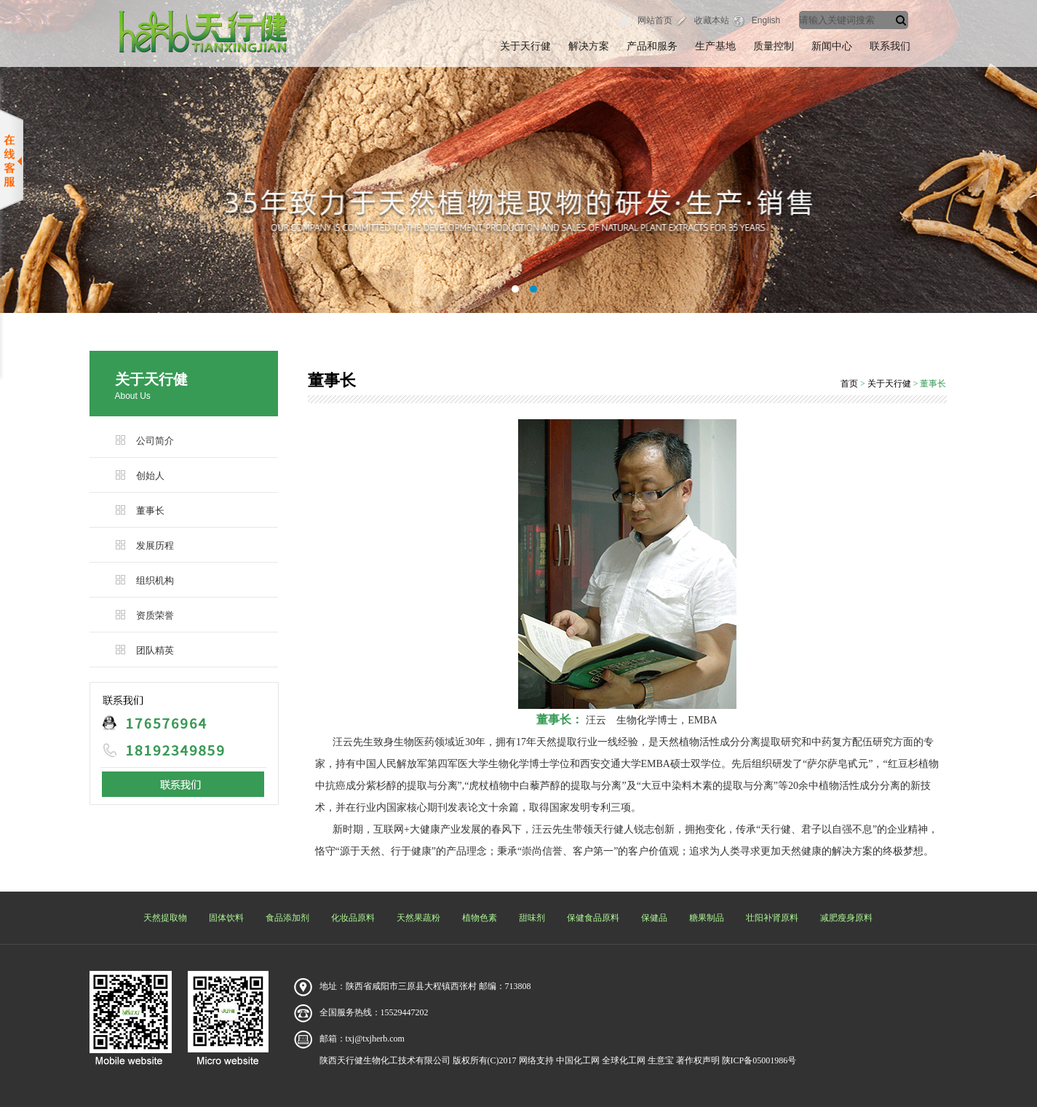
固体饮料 (226, 918)
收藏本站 (711, 20)
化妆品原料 (353, 918)
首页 (849, 383)
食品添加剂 (287, 918)
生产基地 (715, 46)
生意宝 (661, 1060)
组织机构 (155, 580)
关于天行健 (525, 46)
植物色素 (479, 918)
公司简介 (155, 440)
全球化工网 (623, 1060)
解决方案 (588, 46)
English (766, 20)
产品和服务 (652, 46)
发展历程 (155, 545)
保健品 (654, 918)
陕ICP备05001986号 (759, 1060)
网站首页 (654, 20)
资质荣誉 (155, 615)
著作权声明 (698, 1060)
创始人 (150, 475)
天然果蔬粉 (418, 918)
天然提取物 (165, 918)
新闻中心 (831, 46)
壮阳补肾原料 (772, 918)
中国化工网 (578, 1060)
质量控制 (773, 46)
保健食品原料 (593, 918)
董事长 (150, 510)
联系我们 (890, 46)
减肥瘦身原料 (846, 918)
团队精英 (155, 650)
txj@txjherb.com (375, 1038)
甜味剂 (532, 918)
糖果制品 (706, 918)
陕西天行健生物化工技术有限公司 (384, 1060)
